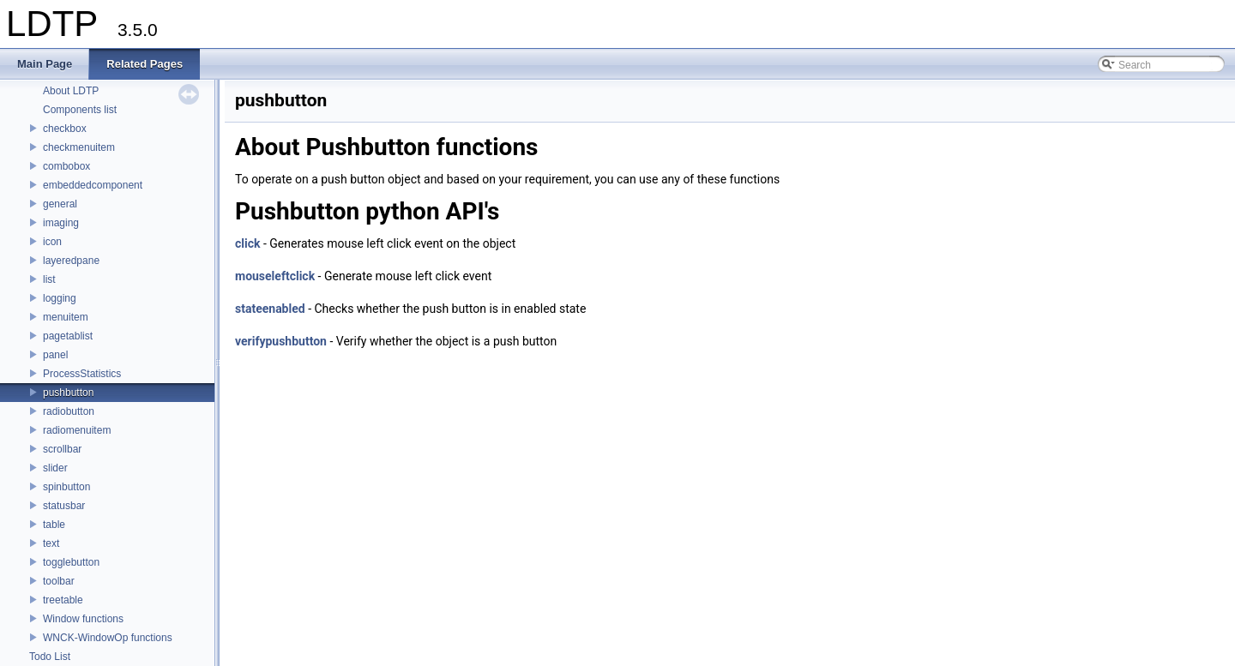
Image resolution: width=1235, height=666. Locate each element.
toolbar (59, 581)
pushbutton (68, 393)
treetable (63, 600)
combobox (66, 166)
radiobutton (68, 411)
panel (55, 355)
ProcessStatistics (82, 374)
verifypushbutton (281, 341)
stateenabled (270, 308)
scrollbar (62, 449)
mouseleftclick (275, 276)
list (49, 279)
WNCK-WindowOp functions (107, 638)
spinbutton (66, 487)
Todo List (49, 657)
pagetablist (68, 336)
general (60, 204)
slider (55, 468)
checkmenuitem (79, 147)
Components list (80, 110)
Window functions (83, 619)
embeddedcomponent (92, 185)
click (247, 243)
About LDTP (71, 91)
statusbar (64, 506)
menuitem (65, 317)
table (54, 525)
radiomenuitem (77, 430)
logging (59, 298)
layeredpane (71, 261)
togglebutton (71, 562)
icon (52, 242)
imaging (61, 223)
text (51, 543)
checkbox (65, 129)
